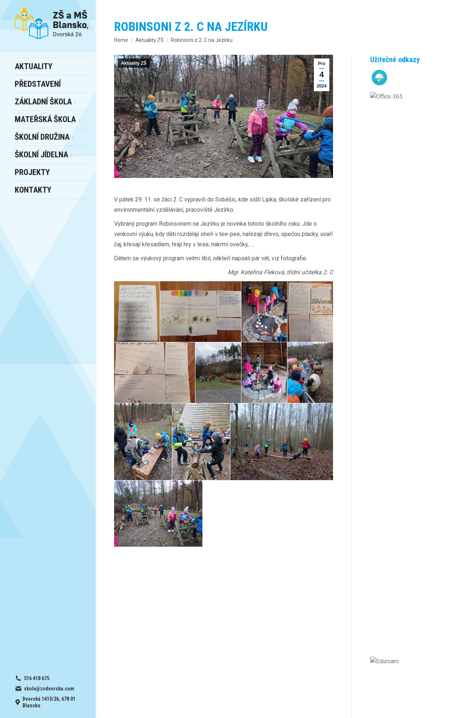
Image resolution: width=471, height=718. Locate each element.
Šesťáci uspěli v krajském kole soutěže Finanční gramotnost (419, 358)
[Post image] (377, 125)
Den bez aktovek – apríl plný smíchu (420, 317)
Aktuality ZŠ (133, 63)
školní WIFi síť (155, 618)
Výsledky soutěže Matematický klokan (416, 399)
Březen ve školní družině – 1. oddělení (416, 245)
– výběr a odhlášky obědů (163, 599)
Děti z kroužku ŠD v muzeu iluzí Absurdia (419, 281)
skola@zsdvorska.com (381, 609)
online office (154, 609)
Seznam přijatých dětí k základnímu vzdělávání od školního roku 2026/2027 (420, 173)
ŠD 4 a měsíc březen (417, 214)
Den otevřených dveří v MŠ (419, 127)
